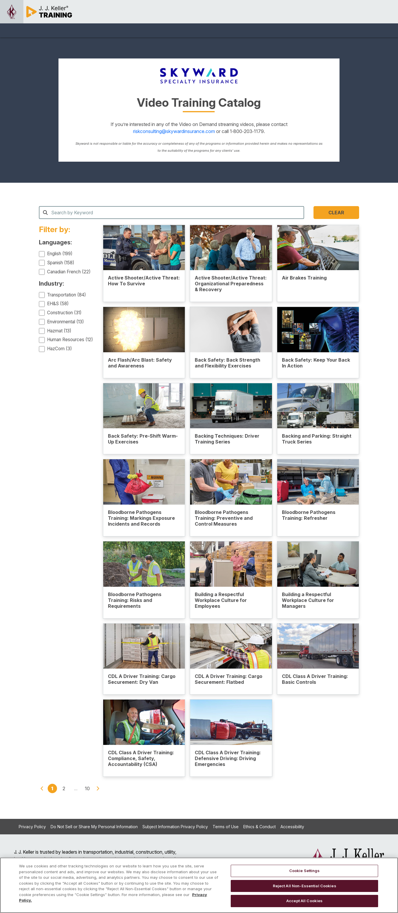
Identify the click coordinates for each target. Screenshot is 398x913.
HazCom (59, 348)
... (75, 788)
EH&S (58, 303)
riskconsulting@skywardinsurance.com (174, 131)
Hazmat (59, 331)
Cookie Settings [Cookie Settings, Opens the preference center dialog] (304, 870)
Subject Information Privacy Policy (175, 826)
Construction (64, 312)
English (60, 253)
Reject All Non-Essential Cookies (304, 885)
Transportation (66, 295)
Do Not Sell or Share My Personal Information (94, 826)
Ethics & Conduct (259, 826)
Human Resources (70, 339)
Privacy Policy (32, 826)
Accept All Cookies (304, 900)
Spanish (60, 262)
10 (87, 788)
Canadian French (69, 272)
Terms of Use (226, 826)
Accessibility (292, 826)
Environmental (65, 322)
